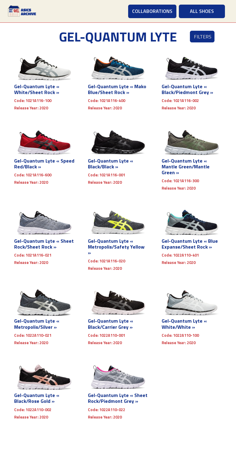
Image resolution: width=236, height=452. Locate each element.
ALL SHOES (202, 11)
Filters (202, 36)
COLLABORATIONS (152, 11)
